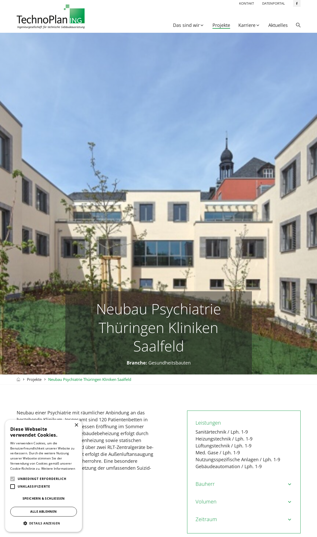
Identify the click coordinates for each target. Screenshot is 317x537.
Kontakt (246, 3)
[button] (43, 523)
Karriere (246, 25)
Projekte (221, 25)
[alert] (43, 476)
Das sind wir (186, 25)
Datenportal (273, 3)
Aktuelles (278, 25)
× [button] (76, 425)
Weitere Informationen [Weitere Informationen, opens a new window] (58, 468)
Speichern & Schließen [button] (44, 498)
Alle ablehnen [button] (43, 511)
